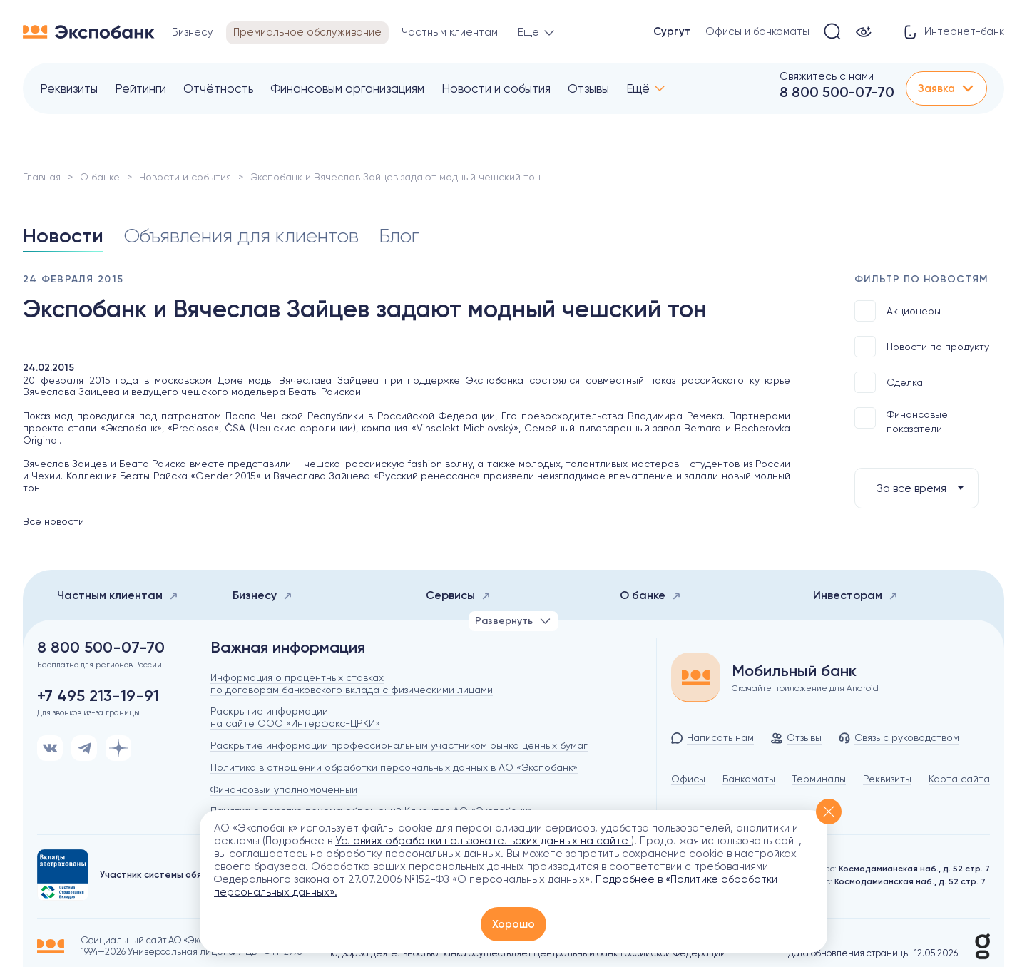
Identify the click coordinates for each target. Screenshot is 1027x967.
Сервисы (458, 595)
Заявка (946, 88)
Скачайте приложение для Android (805, 688)
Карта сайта (959, 778)
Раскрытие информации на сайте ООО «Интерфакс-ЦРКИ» (295, 717)
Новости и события (496, 88)
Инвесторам (855, 595)
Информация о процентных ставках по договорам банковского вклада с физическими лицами (351, 683)
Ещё (638, 88)
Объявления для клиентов (241, 235)
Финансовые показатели (901, 420)
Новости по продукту (921, 346)
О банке (100, 177)
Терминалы (819, 778)
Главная (42, 177)
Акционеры (897, 311)
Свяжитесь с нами (827, 76)
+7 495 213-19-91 (98, 696)
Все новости (53, 521)
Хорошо (513, 924)
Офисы (688, 778)
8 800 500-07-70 (837, 92)
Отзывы (588, 88)
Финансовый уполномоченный (283, 789)
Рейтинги (140, 88)
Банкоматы (748, 778)
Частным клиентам (117, 595)
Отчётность (218, 88)
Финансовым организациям (347, 88)
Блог (399, 235)
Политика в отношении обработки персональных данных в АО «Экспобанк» (394, 767)
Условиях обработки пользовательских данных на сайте (483, 840)
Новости (63, 235)
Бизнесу (262, 595)
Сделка (888, 382)
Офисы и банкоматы (757, 31)
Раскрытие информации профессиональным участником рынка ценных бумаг (399, 745)
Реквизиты (69, 88)
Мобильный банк (794, 671)
